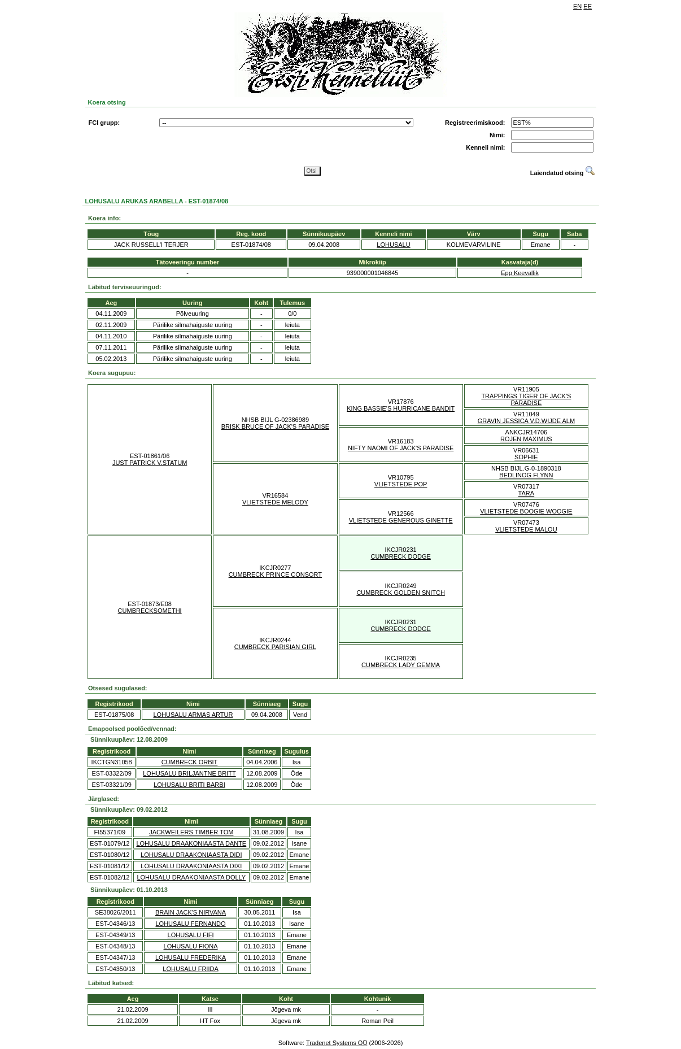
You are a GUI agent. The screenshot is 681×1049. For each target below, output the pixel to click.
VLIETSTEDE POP (400, 484)
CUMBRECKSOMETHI (150, 610)
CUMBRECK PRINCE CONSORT (275, 574)
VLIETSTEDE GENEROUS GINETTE (401, 520)
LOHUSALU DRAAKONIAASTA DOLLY (191, 877)
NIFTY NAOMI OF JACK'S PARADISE (401, 448)
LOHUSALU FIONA (191, 946)
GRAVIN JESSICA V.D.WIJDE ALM (526, 420)
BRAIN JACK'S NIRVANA (190, 912)
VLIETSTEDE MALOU (526, 529)
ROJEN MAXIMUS (526, 439)
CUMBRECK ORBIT (189, 762)
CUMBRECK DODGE (400, 556)
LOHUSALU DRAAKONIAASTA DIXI (191, 866)
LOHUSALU (393, 244)
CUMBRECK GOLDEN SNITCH (400, 592)
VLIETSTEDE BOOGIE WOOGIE (526, 511)
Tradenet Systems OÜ (336, 1042)
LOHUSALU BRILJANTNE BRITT (189, 773)
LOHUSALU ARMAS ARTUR (193, 714)
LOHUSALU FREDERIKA (190, 957)
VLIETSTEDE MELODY (275, 502)
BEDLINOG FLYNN (526, 475)
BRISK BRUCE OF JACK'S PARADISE (275, 426)
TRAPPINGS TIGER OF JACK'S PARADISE (526, 399)
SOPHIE (526, 457)
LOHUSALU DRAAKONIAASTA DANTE (191, 843)
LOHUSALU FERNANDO (191, 923)
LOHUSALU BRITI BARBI (189, 784)
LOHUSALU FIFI (191, 935)
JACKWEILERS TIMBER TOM (191, 832)
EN (577, 6)
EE (587, 6)
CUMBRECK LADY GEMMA (400, 664)
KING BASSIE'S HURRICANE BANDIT (401, 408)
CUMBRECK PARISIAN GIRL (275, 646)
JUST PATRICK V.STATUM (149, 462)
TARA (526, 493)
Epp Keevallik (520, 272)
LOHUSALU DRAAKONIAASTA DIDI (191, 854)
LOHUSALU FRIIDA (190, 968)
